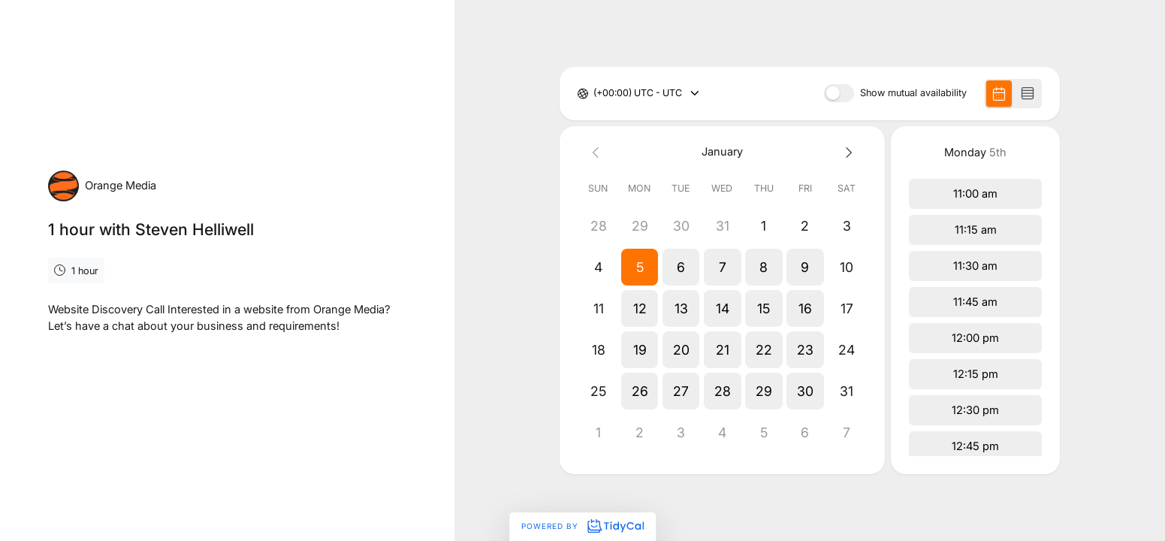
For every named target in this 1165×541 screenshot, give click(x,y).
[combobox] (594, 93)
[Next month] (846, 152)
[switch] (839, 93)
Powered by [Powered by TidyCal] (582, 525)
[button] (639, 267)
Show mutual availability (913, 93)
